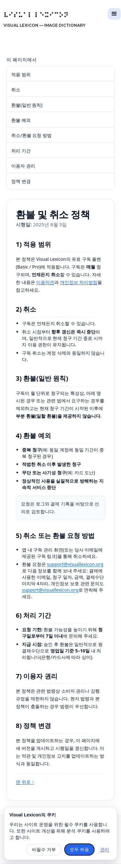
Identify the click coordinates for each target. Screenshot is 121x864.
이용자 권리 (23, 166)
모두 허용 (79, 849)
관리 (104, 849)
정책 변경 (21, 181)
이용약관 (45, 282)
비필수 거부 (44, 849)
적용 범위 (21, 74)
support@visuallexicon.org (75, 564)
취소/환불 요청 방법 (31, 135)
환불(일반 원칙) (26, 105)
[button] (114, 14)
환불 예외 (21, 120)
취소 (15, 89)
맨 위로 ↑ (25, 782)
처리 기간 (21, 151)
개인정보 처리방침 (78, 282)
